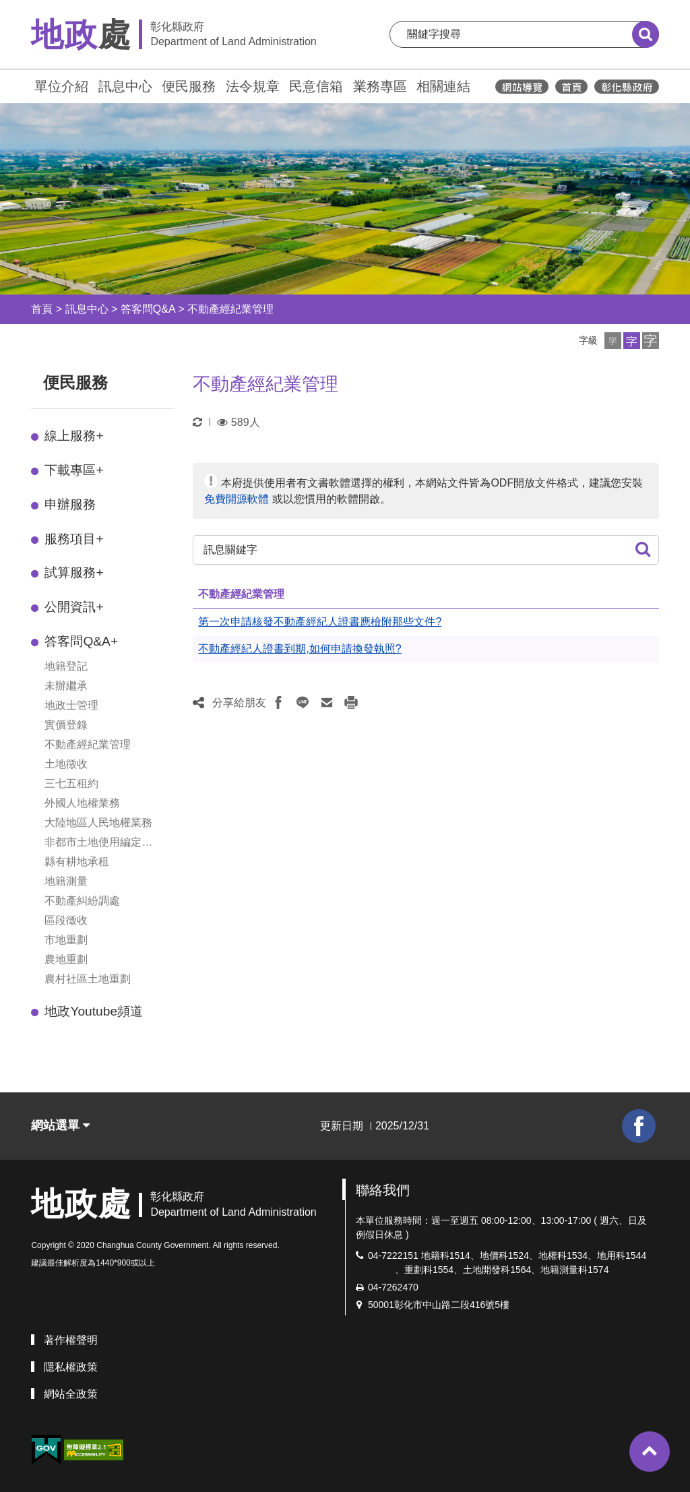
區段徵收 (66, 920)
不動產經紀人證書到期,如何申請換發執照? (299, 648)
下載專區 (73, 470)
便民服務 (189, 86)
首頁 (42, 309)
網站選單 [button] (60, 1125)
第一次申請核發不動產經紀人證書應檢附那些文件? (319, 621)
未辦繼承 (66, 685)
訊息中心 (125, 86)
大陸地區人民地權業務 (98, 822)
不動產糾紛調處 (82, 900)
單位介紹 (61, 86)
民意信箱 (316, 86)
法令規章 (253, 86)
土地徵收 (66, 764)
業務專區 (380, 86)
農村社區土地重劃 (87, 979)
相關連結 (443, 86)
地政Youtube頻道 (93, 1011)
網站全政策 (71, 1394)
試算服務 (73, 572)
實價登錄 (66, 725)
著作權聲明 (71, 1340)
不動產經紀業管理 (230, 309)
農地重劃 (66, 959)
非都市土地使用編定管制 (98, 843)
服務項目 (73, 539)
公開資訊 (73, 607)
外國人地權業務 (82, 803)
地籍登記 (66, 666)
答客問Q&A (148, 309)
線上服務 (73, 436)
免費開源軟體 (236, 499)
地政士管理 (71, 705)
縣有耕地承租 (76, 861)
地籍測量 (66, 881)
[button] (612, 340)
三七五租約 (71, 783)
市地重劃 (66, 939)
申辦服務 (70, 504)
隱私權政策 (71, 1367)
